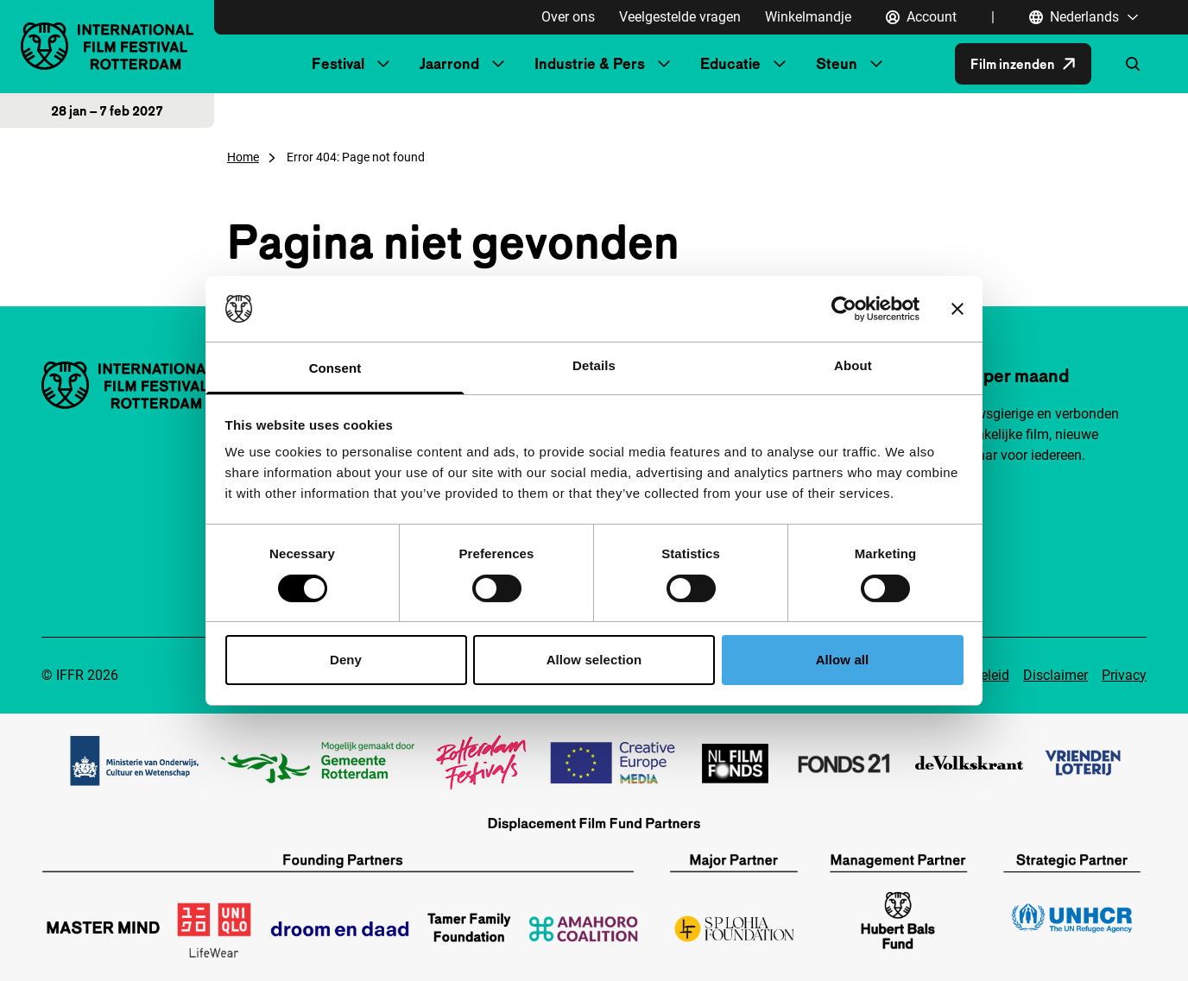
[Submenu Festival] (383, 63)
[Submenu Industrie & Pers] (663, 63)
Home (243, 157)
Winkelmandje (808, 17)
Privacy (1124, 675)
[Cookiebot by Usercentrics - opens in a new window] (843, 309)
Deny (346, 659)
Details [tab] (594, 365)
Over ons (568, 17)
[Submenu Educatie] (779, 63)
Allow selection (594, 659)
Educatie (730, 63)
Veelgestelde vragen (680, 17)
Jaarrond (449, 63)
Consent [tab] (335, 368)
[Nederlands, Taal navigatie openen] (1084, 17)
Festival (338, 63)
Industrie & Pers (589, 63)
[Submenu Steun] (876, 63)
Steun (836, 63)
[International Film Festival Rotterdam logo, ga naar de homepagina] (107, 46)
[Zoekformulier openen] (1132, 64)
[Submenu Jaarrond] (498, 63)
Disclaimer (1055, 675)
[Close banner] (957, 309)
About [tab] (853, 365)
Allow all (842, 659)
